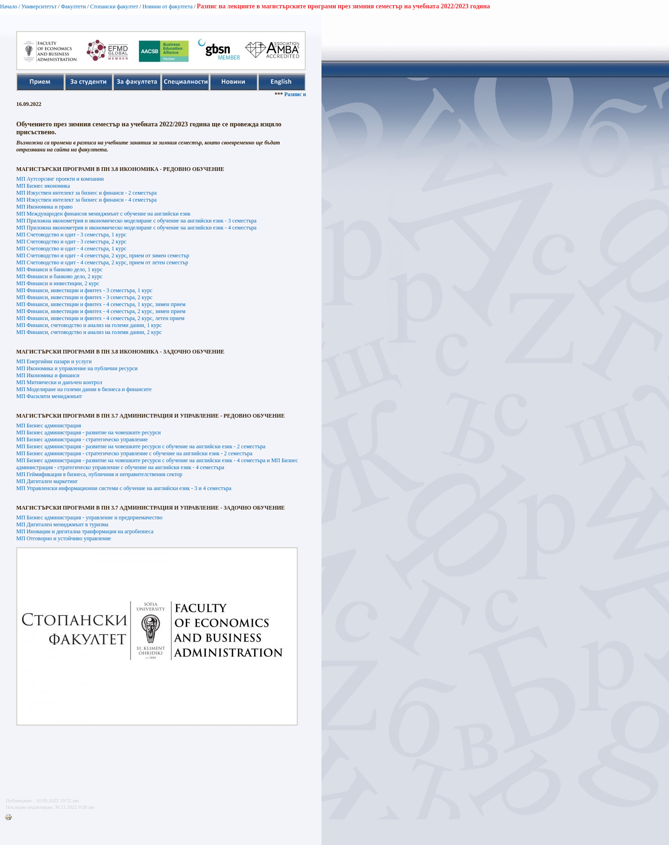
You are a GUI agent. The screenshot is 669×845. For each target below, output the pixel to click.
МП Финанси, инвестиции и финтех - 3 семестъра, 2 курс (84, 297)
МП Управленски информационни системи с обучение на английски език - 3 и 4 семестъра (123, 488)
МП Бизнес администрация (48, 425)
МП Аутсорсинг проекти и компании (60, 179)
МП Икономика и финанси (47, 375)
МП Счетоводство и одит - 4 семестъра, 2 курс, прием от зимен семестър (102, 255)
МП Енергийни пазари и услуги (54, 361)
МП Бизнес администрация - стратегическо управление (82, 439)
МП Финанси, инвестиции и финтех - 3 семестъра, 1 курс (84, 290)
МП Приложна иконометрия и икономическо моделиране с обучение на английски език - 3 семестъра (136, 220)
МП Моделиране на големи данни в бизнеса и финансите (83, 389)
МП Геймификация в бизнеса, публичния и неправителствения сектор (99, 474)
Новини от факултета (167, 6)
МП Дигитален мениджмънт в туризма (62, 524)
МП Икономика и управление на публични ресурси (77, 368)
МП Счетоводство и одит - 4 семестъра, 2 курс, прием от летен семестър (102, 262)
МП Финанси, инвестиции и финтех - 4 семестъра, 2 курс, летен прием (100, 318)
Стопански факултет (114, 6)
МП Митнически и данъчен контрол (59, 382)
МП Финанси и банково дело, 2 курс (59, 276)
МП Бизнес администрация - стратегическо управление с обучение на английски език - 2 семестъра (134, 453)
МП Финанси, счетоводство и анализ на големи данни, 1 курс (89, 325)
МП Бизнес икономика (43, 186)
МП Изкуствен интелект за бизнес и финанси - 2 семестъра (86, 193)
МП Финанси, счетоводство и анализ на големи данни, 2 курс (89, 332)
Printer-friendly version (11, 817)
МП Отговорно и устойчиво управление (63, 538)
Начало (8, 6)
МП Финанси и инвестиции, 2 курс (57, 283)
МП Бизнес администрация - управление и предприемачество (89, 517)
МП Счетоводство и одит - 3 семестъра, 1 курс (71, 234)
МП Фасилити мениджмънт (49, 396)
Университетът (39, 6)
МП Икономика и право (44, 206)
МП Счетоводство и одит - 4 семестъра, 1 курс (71, 248)
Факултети (73, 6)
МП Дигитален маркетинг (47, 481)
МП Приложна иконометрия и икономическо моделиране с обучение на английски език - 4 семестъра (136, 227)
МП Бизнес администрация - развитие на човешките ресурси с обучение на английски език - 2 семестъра (140, 446)
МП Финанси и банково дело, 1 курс (59, 269)
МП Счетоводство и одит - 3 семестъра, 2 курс (71, 241)
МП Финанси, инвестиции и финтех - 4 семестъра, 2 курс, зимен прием (100, 311)
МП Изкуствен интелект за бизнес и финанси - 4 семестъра (86, 200)
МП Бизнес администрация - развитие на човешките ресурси (88, 432)
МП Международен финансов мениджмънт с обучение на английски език (103, 213)
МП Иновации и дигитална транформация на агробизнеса (84, 531)
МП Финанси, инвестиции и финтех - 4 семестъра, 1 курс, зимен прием (100, 304)
